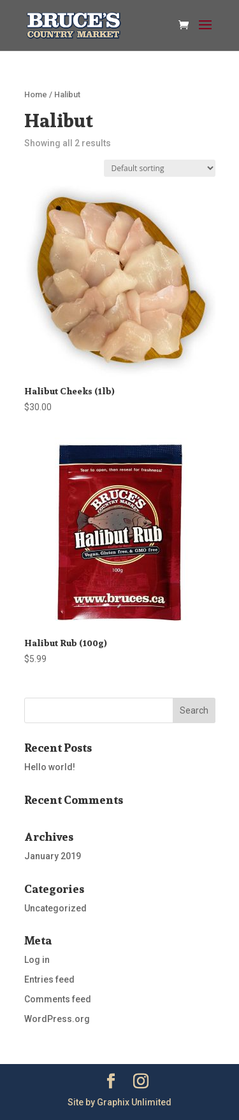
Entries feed (49, 979)
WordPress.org (57, 1019)
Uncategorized (55, 908)
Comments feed (57, 999)
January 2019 (52, 856)
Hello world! (49, 767)
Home (35, 94)
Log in (37, 960)
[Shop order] (159, 168)
